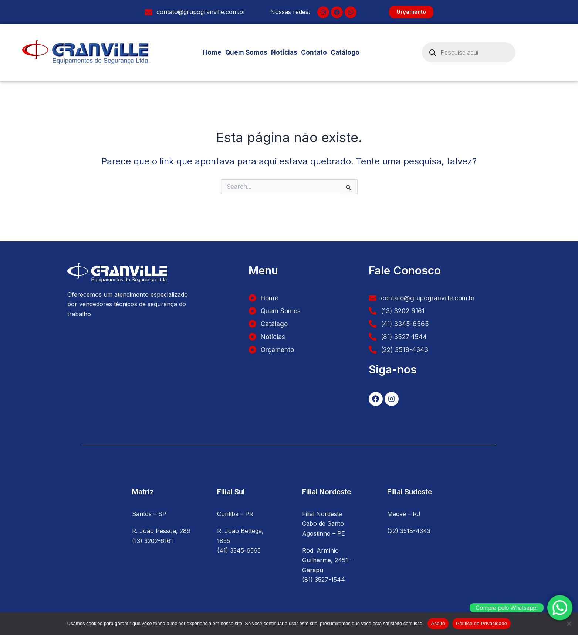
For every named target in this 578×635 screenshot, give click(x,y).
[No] (568, 623)
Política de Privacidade (481, 623)
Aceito (438, 623)
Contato (314, 52)
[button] (348, 52)
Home (212, 52)
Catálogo (348, 52)
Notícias (284, 52)
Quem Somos (246, 52)
